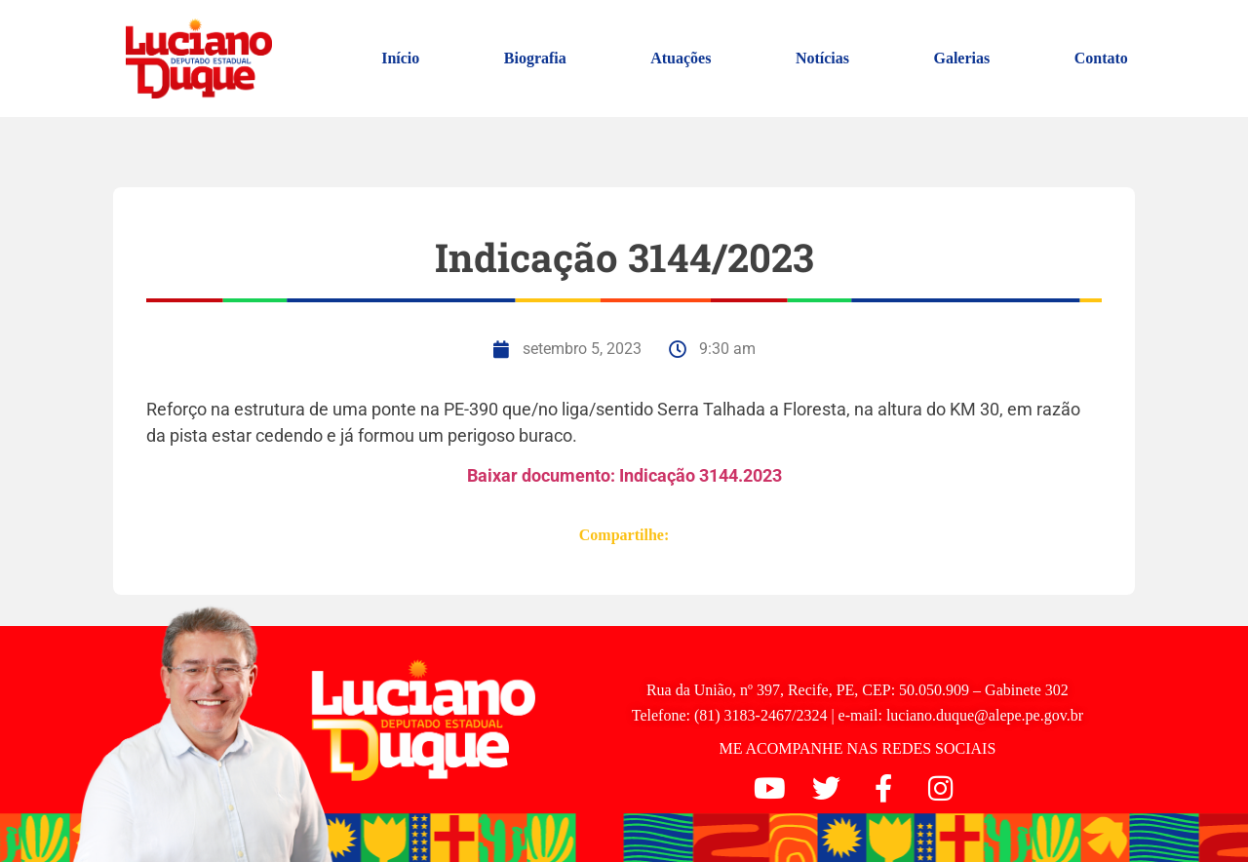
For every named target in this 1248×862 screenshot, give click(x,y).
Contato (1101, 58)
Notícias (822, 58)
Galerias (961, 58)
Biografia (535, 58)
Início (400, 58)
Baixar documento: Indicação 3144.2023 (624, 475)
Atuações (680, 58)
